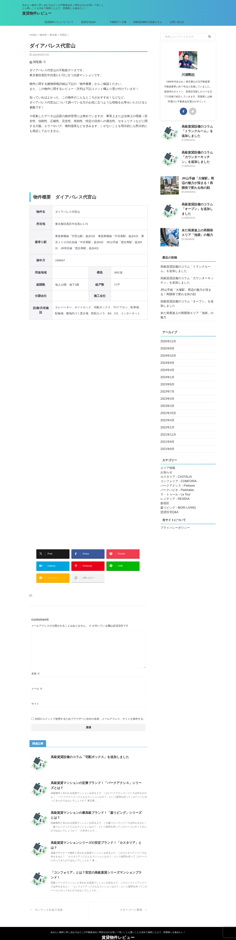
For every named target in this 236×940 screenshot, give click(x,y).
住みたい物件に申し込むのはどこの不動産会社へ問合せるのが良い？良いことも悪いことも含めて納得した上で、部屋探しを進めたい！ (118, 923)
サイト (35, 698)
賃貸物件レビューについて (59, 22)
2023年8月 (166, 380)
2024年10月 (167, 351)
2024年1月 (166, 372)
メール (36, 683)
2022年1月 (166, 423)
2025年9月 (166, 344)
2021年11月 (167, 430)
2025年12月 (167, 336)
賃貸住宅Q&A (88, 22)
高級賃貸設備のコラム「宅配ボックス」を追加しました (87, 751)
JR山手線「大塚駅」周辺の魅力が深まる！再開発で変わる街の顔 (198, 182)
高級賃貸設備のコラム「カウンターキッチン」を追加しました (198, 156)
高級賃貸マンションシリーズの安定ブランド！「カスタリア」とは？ (96, 837)
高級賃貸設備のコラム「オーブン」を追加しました (187, 303)
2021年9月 (166, 437)
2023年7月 (166, 387)
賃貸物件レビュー (37, 13)
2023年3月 (166, 401)
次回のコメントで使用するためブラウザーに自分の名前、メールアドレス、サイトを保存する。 (90, 713)
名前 (35, 668)
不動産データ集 (118, 22)
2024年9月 (166, 358)
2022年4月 (166, 415)
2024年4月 (166, 365)
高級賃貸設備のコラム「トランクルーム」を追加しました (187, 269)
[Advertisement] (89, 163)
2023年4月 (166, 394)
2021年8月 (166, 444)
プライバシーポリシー (173, 523)
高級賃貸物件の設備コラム (147, 22)
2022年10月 (167, 408)
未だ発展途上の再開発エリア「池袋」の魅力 (186, 313)
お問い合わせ (177, 22)
